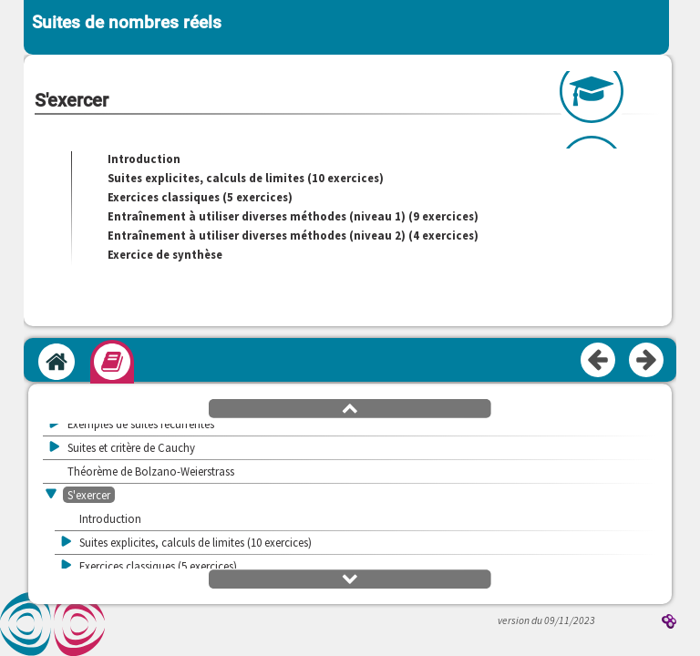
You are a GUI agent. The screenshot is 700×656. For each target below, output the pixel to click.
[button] (350, 407)
